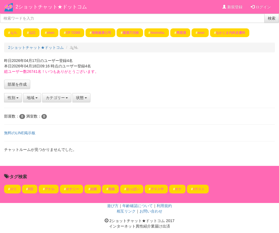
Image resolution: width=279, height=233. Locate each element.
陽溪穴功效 (131, 33)
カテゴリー (57, 97)
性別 (13, 97)
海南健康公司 (101, 33)
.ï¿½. (13, 33)
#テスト (199, 189)
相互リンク (126, 211)
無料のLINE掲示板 (19, 133)
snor (201, 33)
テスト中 (157, 189)
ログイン (261, 7)
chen (50, 33)
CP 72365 (73, 33)
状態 (81, 97)
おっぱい (132, 189)
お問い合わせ (151, 211)
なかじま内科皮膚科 (230, 33)
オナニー (72, 189)
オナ (178, 189)
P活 (30, 189)
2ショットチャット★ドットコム (51, 7)
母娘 (111, 189)
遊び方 (113, 206)
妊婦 (93, 189)
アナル (49, 189)
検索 (271, 18)
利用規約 (164, 206)
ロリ (13, 189)
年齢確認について (137, 206)
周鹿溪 (181, 33)
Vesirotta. (157, 33)
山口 (32, 33)
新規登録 (232, 7)
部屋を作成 (17, 84)
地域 (32, 97)
